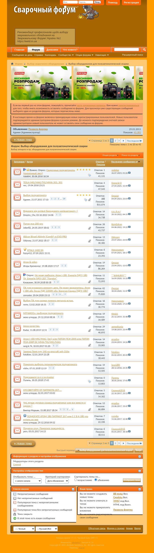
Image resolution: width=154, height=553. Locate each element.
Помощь (113, 2)
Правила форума (38, 129)
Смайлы (118, 497)
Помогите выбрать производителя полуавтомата (50, 364)
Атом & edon (30, 261)
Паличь (27, 380)
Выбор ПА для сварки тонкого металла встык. (48, 300)
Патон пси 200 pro (33, 223)
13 (103, 237)
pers (25, 431)
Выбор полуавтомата (35, 195)
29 (103, 326)
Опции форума (83, 55)
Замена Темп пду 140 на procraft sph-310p (46, 351)
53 (103, 403)
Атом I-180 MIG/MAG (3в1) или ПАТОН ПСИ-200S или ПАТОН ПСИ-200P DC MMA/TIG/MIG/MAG (56, 340)
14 (103, 211)
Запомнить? (71, 7)
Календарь (50, 55)
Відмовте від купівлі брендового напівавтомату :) (50, 210)
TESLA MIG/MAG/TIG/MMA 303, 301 (42, 182)
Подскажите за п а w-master (38, 377)
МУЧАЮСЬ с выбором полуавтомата (43, 313)
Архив (129, 528)
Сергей (17, 464)
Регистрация (131, 2)
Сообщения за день (22, 55)
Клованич (28, 282)
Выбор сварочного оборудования (45, 63)
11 (103, 275)
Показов (100, 164)
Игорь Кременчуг (32, 266)
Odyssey (27, 240)
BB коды (118, 493)
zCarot (82, 547)
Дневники (52, 49)
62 (103, 288)
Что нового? (70, 49)
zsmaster (27, 295)
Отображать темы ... (24, 476)
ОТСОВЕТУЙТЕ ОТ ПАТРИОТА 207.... (42, 389)
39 (64, 198)
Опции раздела (109, 155)
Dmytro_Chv (29, 215)
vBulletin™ (76, 542)
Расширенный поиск (132, 55)
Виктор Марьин (31, 410)
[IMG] (116, 500)
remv (25, 304)
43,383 (137, 132)
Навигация (100, 55)
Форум (36, 49)
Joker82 (27, 227)
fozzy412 (27, 253)
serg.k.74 (27, 346)
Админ (17, 132)
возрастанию (83, 480)
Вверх (138, 450)
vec (24, 185)
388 (103, 198)
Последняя (134, 140)
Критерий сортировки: (58, 476)
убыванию (101, 480)
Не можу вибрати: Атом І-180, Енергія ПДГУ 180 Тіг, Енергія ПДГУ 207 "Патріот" (55, 277)
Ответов (100, 161)
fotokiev (27, 354)
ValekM (26, 176)
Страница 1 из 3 (100, 140)
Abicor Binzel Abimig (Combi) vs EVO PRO (45, 236)
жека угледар (30, 317)
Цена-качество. (31, 325)
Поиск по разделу (130, 155)
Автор (30, 161)
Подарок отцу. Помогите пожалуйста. (44, 428)
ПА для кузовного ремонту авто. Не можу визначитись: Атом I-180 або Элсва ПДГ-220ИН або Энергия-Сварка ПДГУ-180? (56, 289)
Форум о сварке (116, 528)
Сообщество (64, 55)
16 (103, 301)
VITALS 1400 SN (35, 250)
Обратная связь (96, 528)
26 (103, 224)
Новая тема (23, 139)
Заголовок (19, 161)
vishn (25, 368)
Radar (26, 330)
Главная (19, 49)
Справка (38, 55)
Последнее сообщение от (125, 161)
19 (103, 262)
